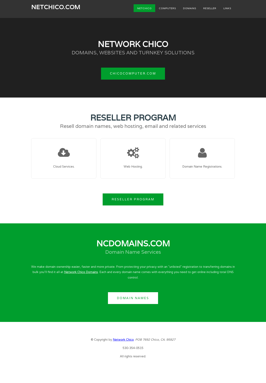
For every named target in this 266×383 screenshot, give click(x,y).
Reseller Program (133, 199)
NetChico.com (55, 7)
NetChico (144, 8)
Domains (189, 8)
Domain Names (133, 298)
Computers (167, 8)
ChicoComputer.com (133, 73)
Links (227, 8)
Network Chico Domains (81, 272)
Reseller (209, 8)
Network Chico (123, 339)
